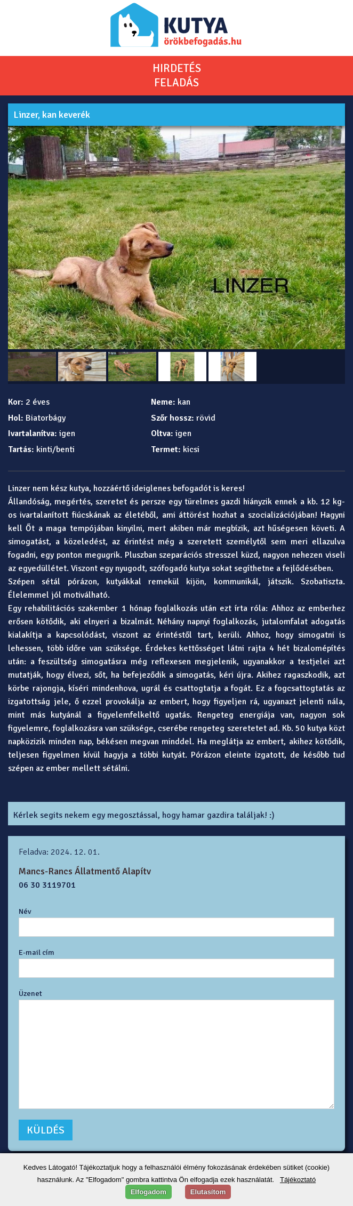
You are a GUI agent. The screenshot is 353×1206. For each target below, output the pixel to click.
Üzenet (30, 993)
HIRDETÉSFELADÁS (177, 75)
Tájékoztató (298, 1180)
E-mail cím (36, 952)
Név (25, 911)
